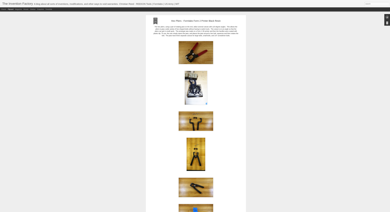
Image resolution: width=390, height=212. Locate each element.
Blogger (202, 210)
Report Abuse (209, 210)
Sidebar (33, 9)
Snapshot (40, 9)
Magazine (18, 9)
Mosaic (25, 9)
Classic (3, 9)
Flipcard (10, 9)
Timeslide (48, 9)
